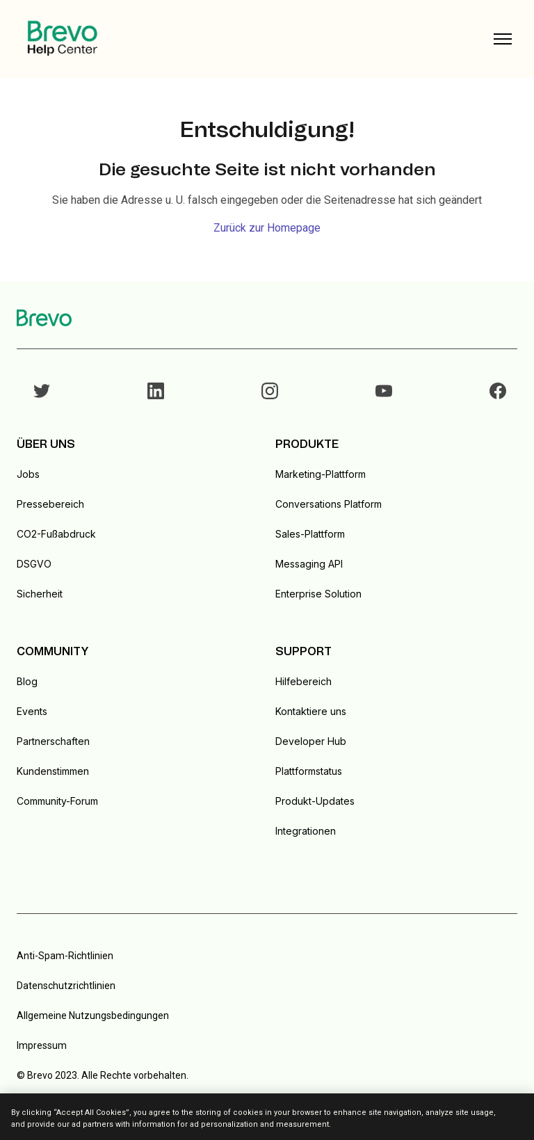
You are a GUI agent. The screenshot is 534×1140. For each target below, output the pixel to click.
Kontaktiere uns (310, 711)
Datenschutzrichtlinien (66, 985)
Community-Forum (57, 801)
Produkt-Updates (315, 801)
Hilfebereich (303, 681)
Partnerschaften (53, 741)
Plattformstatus (308, 771)
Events (32, 711)
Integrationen (305, 831)
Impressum (42, 1045)
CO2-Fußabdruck (56, 534)
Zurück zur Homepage (267, 227)
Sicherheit (40, 594)
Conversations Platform (328, 504)
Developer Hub (310, 741)
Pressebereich (50, 504)
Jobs (28, 474)
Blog (27, 681)
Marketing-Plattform (320, 474)
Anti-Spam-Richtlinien (65, 955)
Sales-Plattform (310, 534)
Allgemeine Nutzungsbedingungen (93, 1015)
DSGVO (34, 564)
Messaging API (309, 564)
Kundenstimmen (53, 771)
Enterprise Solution (318, 594)
